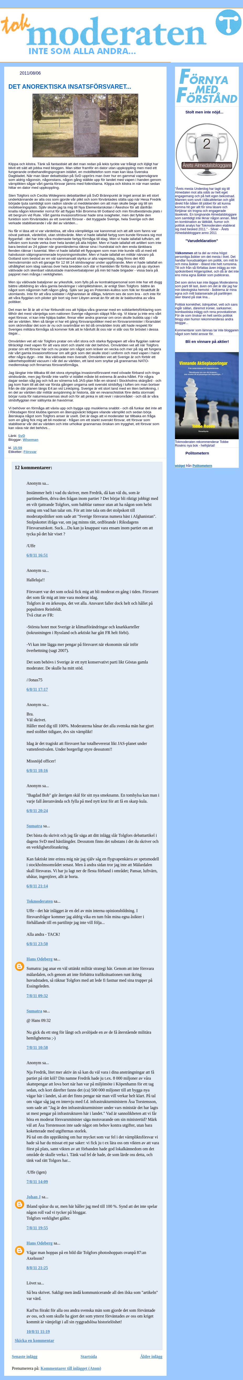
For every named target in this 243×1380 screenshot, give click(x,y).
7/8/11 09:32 (37, 996)
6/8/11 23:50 (37, 944)
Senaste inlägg (24, 1356)
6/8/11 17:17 (37, 689)
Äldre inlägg (151, 1356)
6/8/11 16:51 (37, 555)
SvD (21, 436)
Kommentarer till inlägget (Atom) (70, 1368)
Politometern (202, 466)
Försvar (30, 452)
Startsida (89, 1356)
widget (180, 466)
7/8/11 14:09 (37, 1181)
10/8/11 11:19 (38, 1331)
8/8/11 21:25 (37, 1268)
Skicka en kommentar (34, 1340)
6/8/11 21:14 (37, 886)
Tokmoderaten (40, 901)
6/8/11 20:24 (37, 810)
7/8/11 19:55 (37, 1228)
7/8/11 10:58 (37, 1047)
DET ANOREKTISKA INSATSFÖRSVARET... (69, 86)
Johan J (34, 1197)
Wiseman (30, 440)
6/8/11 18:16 (37, 770)
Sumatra (34, 826)
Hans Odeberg (40, 959)
